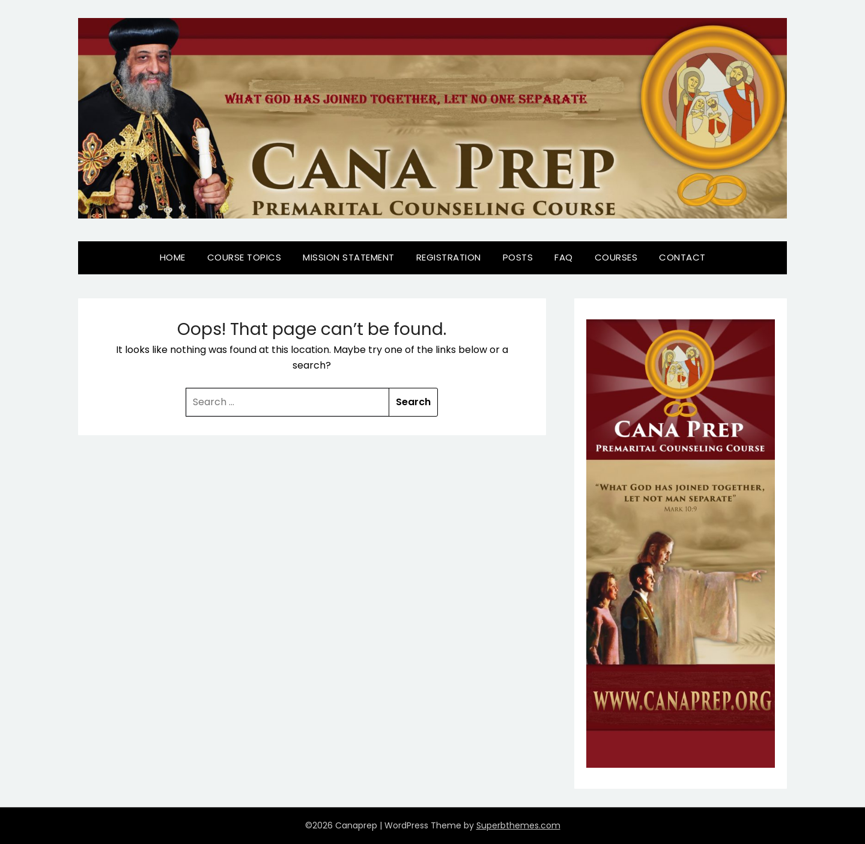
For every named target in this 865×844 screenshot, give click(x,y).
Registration (448, 257)
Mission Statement (349, 257)
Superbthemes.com (518, 825)
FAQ (563, 257)
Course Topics (244, 257)
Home (173, 257)
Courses (616, 257)
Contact (682, 257)
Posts (518, 257)
